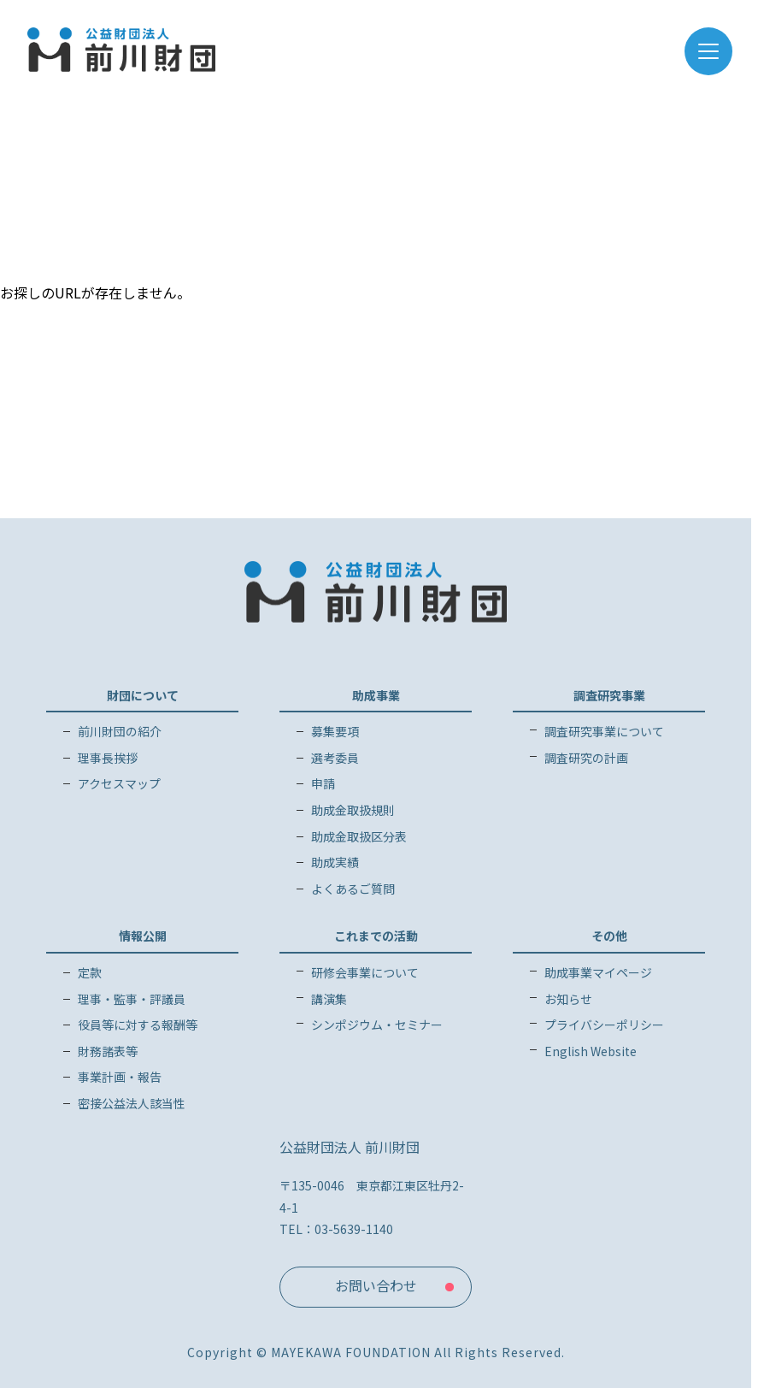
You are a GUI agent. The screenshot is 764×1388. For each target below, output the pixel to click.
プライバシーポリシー (604, 1024)
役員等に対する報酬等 (137, 1024)
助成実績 (335, 862)
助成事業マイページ (598, 972)
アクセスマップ (119, 783)
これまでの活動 (376, 935)
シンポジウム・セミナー (377, 1024)
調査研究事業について (604, 731)
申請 (323, 783)
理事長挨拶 (108, 757)
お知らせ (568, 998)
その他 (609, 935)
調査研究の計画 (586, 757)
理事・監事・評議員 (131, 998)
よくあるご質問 (353, 888)
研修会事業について (365, 972)
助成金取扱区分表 (359, 836)
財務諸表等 (108, 1051)
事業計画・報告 (120, 1076)
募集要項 (335, 731)
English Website (590, 1051)
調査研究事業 (609, 695)
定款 (90, 972)
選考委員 (335, 757)
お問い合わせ (376, 1285)
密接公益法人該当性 (131, 1103)
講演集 (329, 998)
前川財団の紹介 (120, 731)
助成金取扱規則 (353, 809)
